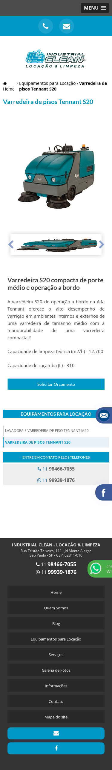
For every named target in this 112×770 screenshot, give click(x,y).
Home (56, 592)
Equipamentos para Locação (56, 414)
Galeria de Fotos (56, 670)
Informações (56, 685)
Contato (56, 701)
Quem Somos (56, 608)
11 (56, 468)
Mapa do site (56, 717)
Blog (56, 623)
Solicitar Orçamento (56, 384)
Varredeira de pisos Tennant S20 (37, 442)
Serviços (56, 654)
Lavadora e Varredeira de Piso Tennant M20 (47, 430)
